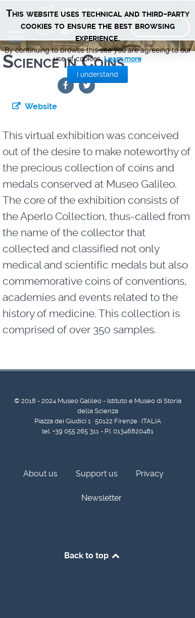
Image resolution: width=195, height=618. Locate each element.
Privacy (150, 473)
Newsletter (101, 498)
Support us (97, 473)
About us (40, 473)
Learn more (122, 59)
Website (41, 106)
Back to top (92, 555)
